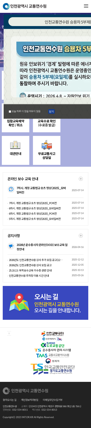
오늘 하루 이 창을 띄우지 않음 (26, 111)
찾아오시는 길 (9, 400)
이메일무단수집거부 (52, 400)
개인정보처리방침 (29, 400)
